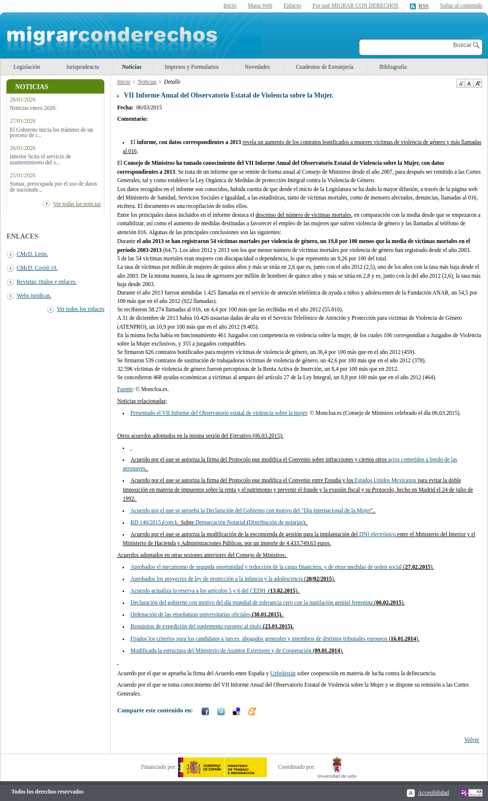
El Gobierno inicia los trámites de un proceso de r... (51, 132)
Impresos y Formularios (192, 67)
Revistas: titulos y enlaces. (47, 282)
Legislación (26, 67)
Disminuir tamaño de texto (460, 83)
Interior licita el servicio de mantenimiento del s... (40, 159)
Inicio (230, 5)
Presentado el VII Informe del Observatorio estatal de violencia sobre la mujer (219, 413)
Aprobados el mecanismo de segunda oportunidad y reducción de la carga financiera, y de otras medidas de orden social (266, 567)
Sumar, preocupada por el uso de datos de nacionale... (53, 186)
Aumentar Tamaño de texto (477, 83)
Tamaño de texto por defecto (469, 83)
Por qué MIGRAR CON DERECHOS (355, 5)
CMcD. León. (32, 254)
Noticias (131, 67)
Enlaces (293, 5)
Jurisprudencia (82, 67)
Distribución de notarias (276, 522)
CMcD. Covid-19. (37, 268)
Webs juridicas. (34, 296)
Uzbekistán (283, 673)
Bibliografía (392, 67)
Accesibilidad (433, 793)
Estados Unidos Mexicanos (385, 480)
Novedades (257, 67)
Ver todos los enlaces (80, 309)
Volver (471, 740)
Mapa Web (260, 5)
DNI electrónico (377, 534)
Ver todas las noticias (77, 204)
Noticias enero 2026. (33, 108)
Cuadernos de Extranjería (324, 67)
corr (168, 522)
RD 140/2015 (146, 522)
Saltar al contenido (461, 5)
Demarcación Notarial (220, 522)
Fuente (125, 389)
